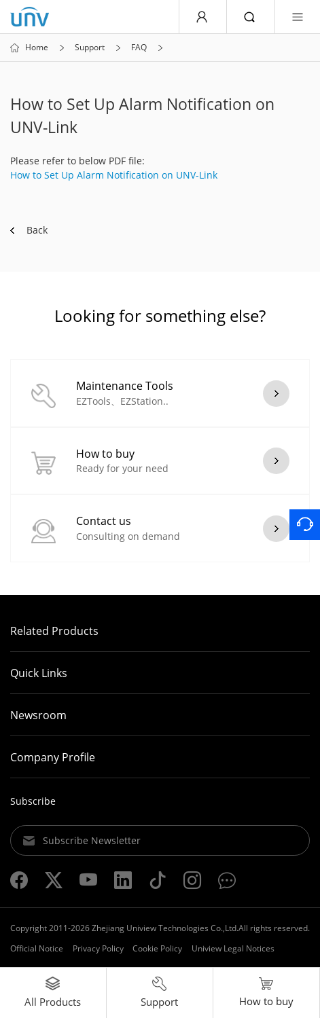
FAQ (139, 47)
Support (90, 47)
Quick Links (38, 673)
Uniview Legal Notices (233, 948)
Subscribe (33, 801)
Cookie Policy (157, 948)
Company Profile (52, 757)
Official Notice (36, 948)
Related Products (54, 630)
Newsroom (38, 715)
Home (36, 47)
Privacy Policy (98, 948)
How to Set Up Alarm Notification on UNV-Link (113, 174)
